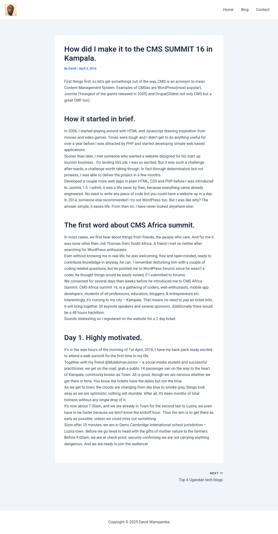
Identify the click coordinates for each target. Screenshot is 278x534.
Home (228, 9)
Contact (262, 9)
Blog (245, 9)
